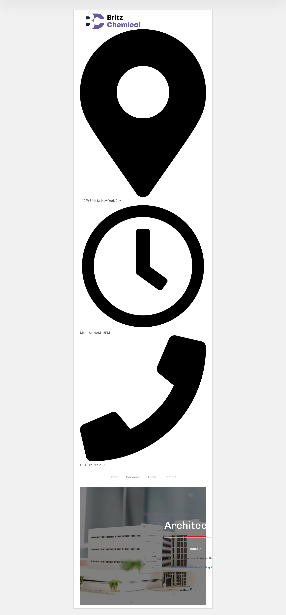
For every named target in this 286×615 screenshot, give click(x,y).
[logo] (113, 21)
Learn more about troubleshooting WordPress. (196, 567)
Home (194, 549)
